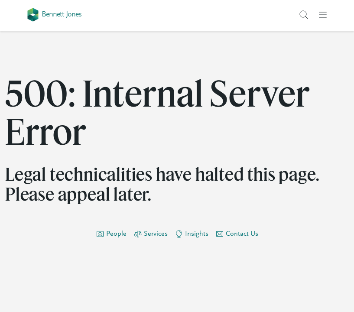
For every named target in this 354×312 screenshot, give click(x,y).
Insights (196, 234)
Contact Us (242, 234)
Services (156, 234)
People (116, 234)
